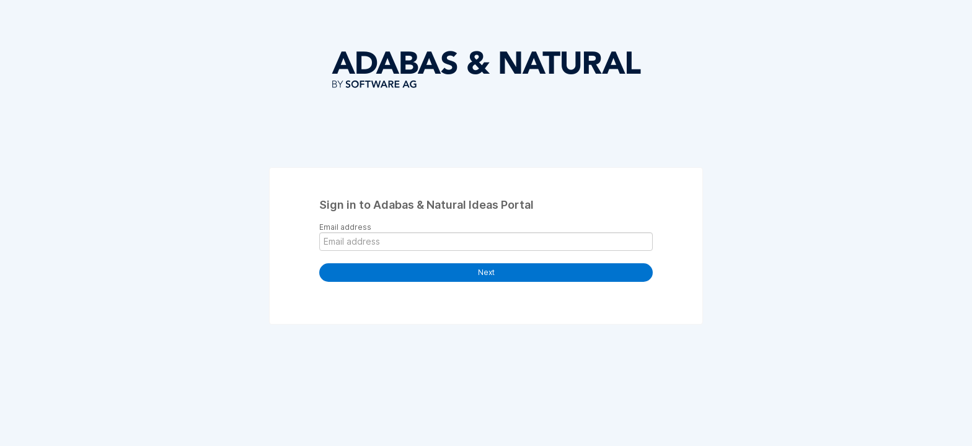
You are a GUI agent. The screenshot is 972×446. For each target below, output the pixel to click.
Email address (345, 227)
